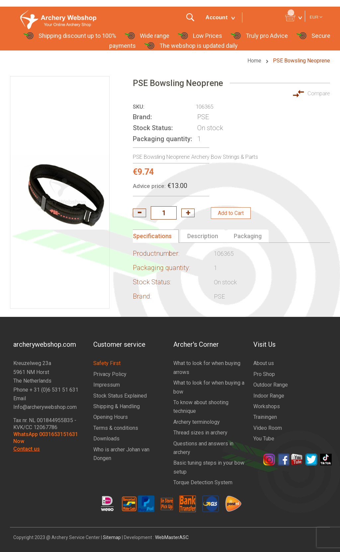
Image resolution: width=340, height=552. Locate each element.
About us (263, 363)
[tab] (156, 236)
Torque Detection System (202, 482)
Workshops (266, 406)
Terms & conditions (115, 428)
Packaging (248, 235)
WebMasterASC (172, 537)
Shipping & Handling (116, 406)
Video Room (267, 428)
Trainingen (265, 417)
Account (217, 17)
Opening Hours (110, 417)
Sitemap (112, 537)
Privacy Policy (110, 374)
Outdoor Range (270, 385)
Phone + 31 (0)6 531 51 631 (45, 390)
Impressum (106, 385)
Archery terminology (196, 422)
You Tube (263, 438)
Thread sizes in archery (200, 432)
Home (255, 60)
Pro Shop (264, 374)
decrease (139, 213)
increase (188, 213)
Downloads (106, 438)
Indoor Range (268, 396)
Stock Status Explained (120, 396)
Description (202, 235)
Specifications (152, 235)
